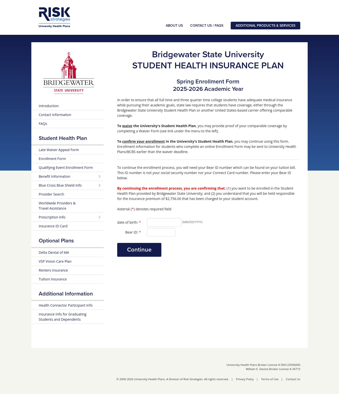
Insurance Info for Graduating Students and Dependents (62, 317)
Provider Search (51, 194)
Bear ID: (133, 232)
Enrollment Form (52, 159)
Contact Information (55, 115)
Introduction (49, 106)
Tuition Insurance (53, 279)
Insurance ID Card (53, 226)
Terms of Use (270, 379)
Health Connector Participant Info (66, 305)
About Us (174, 26)
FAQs (43, 124)
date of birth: (129, 222)
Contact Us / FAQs (206, 26)
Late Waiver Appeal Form (59, 150)
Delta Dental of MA (54, 253)
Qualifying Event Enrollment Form (66, 168)
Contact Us (293, 379)
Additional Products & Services (265, 26)
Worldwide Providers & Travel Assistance (57, 206)
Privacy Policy (245, 379)
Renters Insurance (53, 270)
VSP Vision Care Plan (55, 261)
